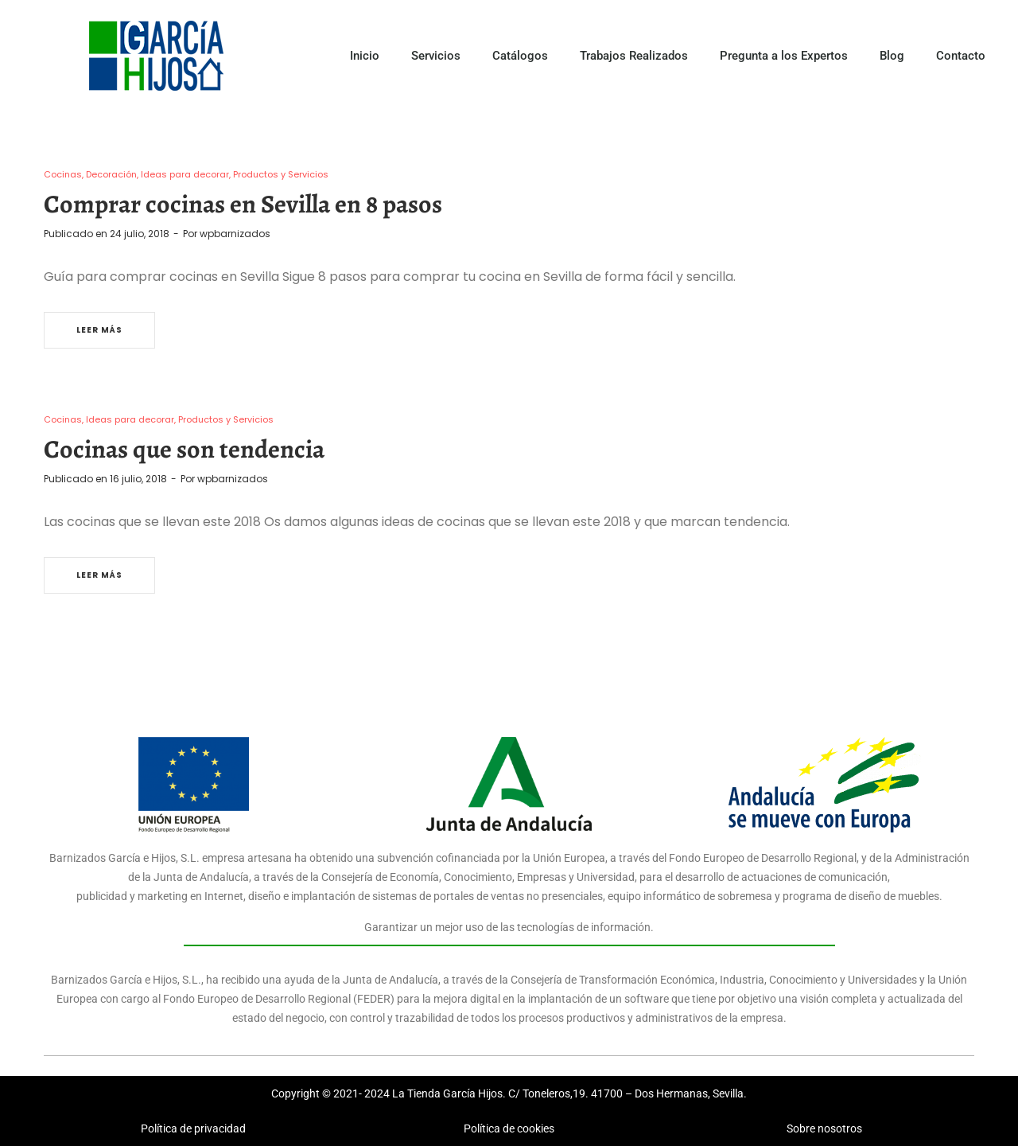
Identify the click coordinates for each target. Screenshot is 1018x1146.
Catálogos (520, 56)
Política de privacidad (193, 1128)
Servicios (435, 56)
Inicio (364, 56)
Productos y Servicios (280, 174)
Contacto (960, 56)
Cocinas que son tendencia (184, 448)
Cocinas (63, 174)
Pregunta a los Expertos (784, 56)
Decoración (111, 174)
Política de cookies (509, 1128)
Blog (892, 56)
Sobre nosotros (824, 1128)
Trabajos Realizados (634, 56)
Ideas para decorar (185, 174)
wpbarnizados (235, 233)
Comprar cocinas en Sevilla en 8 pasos (243, 203)
